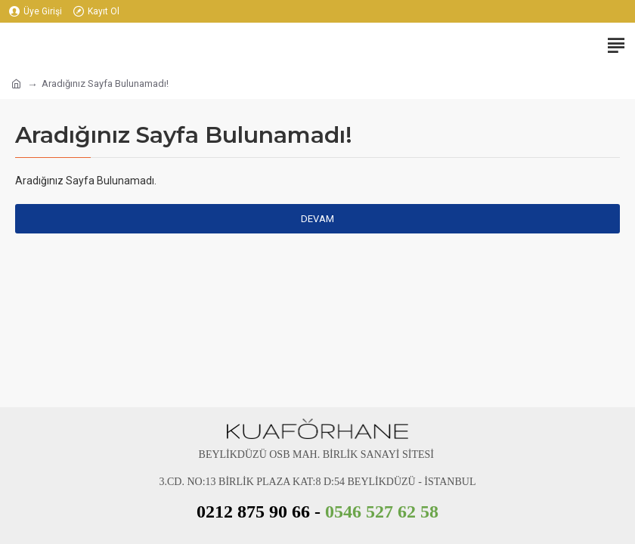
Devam (317, 218)
